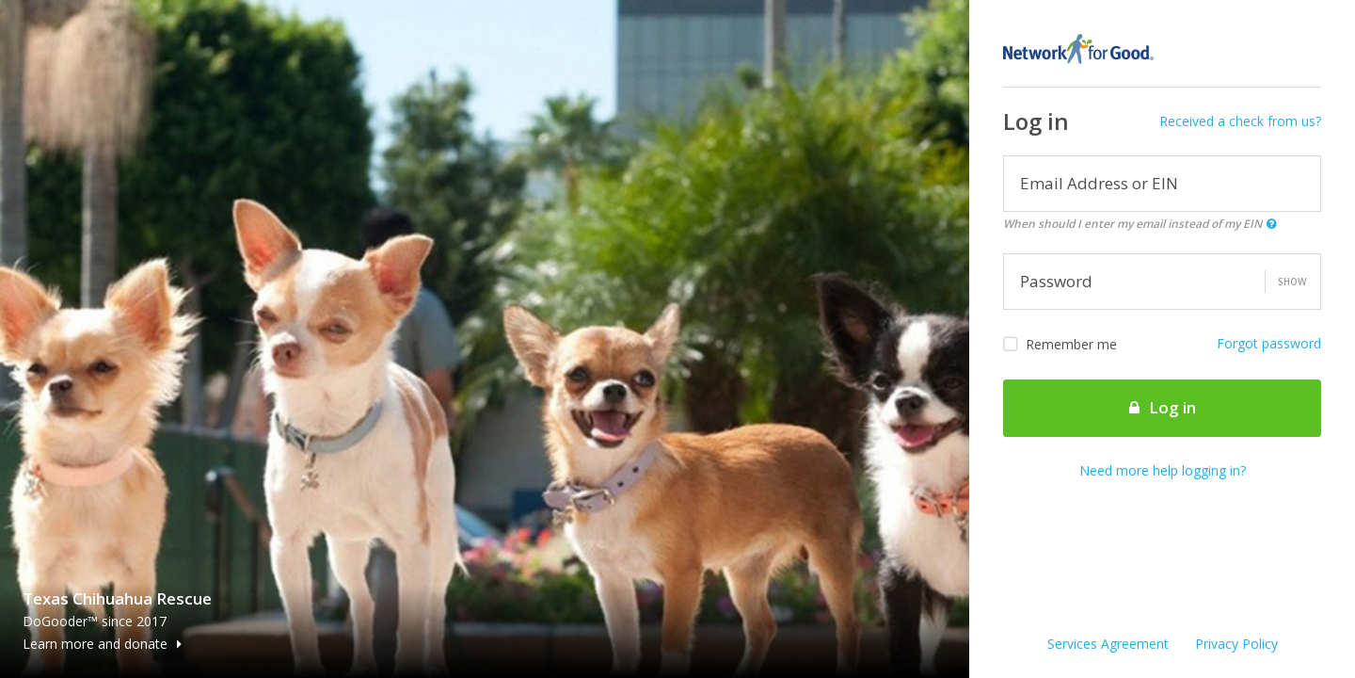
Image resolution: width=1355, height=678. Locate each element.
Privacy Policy (1236, 644)
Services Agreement (1108, 644)
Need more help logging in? (1162, 470)
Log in (1162, 407)
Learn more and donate (102, 644)
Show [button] (1292, 281)
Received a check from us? (1240, 121)
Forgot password (1269, 343)
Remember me (1060, 344)
